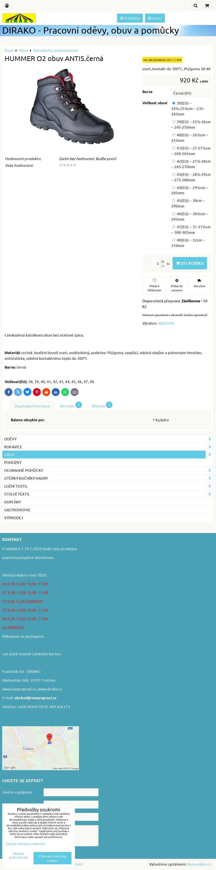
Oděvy (109, 439)
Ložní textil (109, 486)
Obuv (109, 454)
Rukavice (109, 447)
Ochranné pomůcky (109, 470)
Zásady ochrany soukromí (25, 843)
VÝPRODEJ (13, 517)
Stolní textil (109, 494)
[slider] (68, 165)
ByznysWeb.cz (199, 864)
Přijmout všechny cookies (52, 858)
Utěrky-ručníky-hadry (109, 478)
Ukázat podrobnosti (18, 855)
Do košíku (190, 263)
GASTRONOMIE (17, 509)
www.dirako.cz (50, 688)
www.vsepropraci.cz (19, 688)
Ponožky (12, 462)
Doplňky (12, 501)
